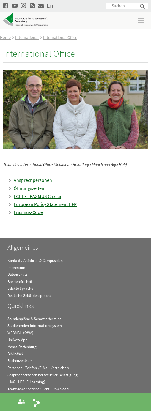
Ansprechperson (22, 401)
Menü (141, 20)
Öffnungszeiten (29, 188)
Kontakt (41, 5)
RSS (33, 5)
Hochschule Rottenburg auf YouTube (15, 5)
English (50, 5)
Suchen (142, 6)
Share (36, 402)
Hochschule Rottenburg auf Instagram (24, 5)
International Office (60, 37)
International (27, 37)
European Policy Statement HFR (45, 204)
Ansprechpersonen (33, 180)
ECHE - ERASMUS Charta (37, 196)
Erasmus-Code (28, 212)
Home (5, 37)
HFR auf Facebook (6, 5)
